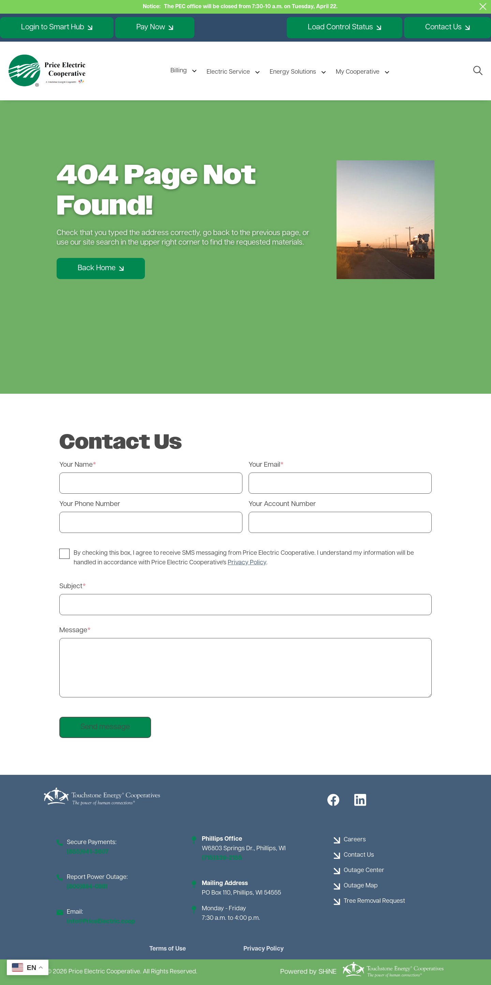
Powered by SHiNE (308, 972)
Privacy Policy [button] (247, 563)
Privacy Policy (263, 949)
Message (73, 630)
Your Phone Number (89, 504)
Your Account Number (282, 504)
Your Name (76, 465)
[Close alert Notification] (483, 7)
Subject (71, 586)
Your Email (264, 465)
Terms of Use (167, 949)
